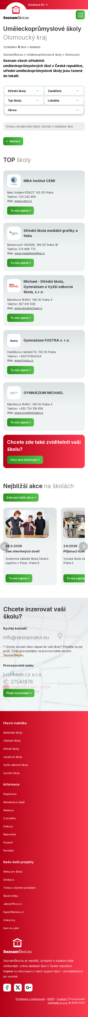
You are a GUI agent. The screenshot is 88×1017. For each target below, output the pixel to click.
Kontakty (8, 850)
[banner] (16, 11)
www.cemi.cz (23, 201)
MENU (80, 14)
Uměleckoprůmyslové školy (44, 54)
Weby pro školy (12, 871)
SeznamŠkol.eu (13, 54)
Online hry (9, 920)
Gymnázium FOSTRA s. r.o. (47, 340)
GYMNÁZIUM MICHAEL (43, 393)
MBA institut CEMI (39, 181)
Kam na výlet (11, 928)
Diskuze (8, 826)
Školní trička (10, 896)
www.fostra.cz (23, 360)
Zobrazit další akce (19, 497)
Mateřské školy (12, 732)
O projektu (9, 818)
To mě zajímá (19, 210)
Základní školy (12, 740)
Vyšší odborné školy (15, 765)
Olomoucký (72, 54)
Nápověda (9, 834)
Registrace (10, 794)
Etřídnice (8, 879)
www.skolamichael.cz (28, 308)
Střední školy (11, 748)
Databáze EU (36, 4)
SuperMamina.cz (13, 912)
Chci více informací (24, 460)
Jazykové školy (12, 757)
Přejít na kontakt (17, 693)
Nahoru (15, 141)
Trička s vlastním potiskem (19, 887)
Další (83, 546)
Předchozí (4, 546)
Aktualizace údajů (14, 802)
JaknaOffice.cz (12, 904)
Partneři (8, 842)
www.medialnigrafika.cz (29, 253)
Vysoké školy (11, 773)
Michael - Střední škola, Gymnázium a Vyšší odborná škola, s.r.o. (48, 286)
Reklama (8, 810)
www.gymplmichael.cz (28, 413)
